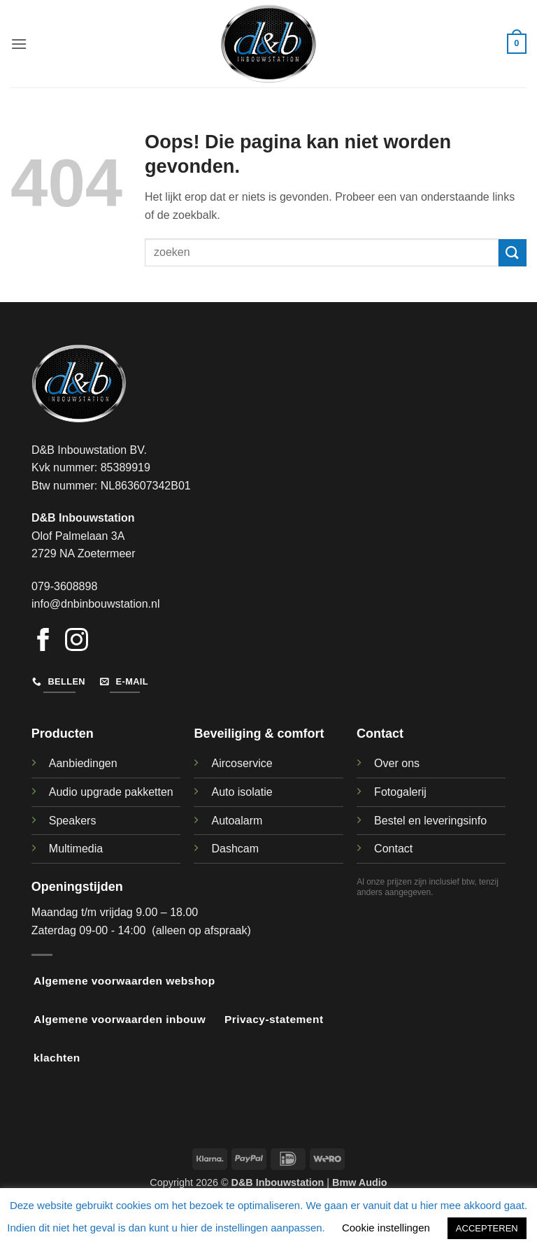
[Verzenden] (513, 252)
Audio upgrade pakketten (111, 792)
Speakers (72, 821)
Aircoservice (241, 763)
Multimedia (76, 849)
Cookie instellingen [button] (386, 1228)
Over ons (397, 763)
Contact (393, 849)
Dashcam (235, 849)
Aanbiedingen (83, 763)
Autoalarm (236, 821)
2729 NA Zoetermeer (83, 553)
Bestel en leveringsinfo (430, 821)
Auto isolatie (241, 792)
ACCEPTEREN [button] (487, 1228)
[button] (18, 44)
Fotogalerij (400, 792)
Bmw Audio (359, 1182)
